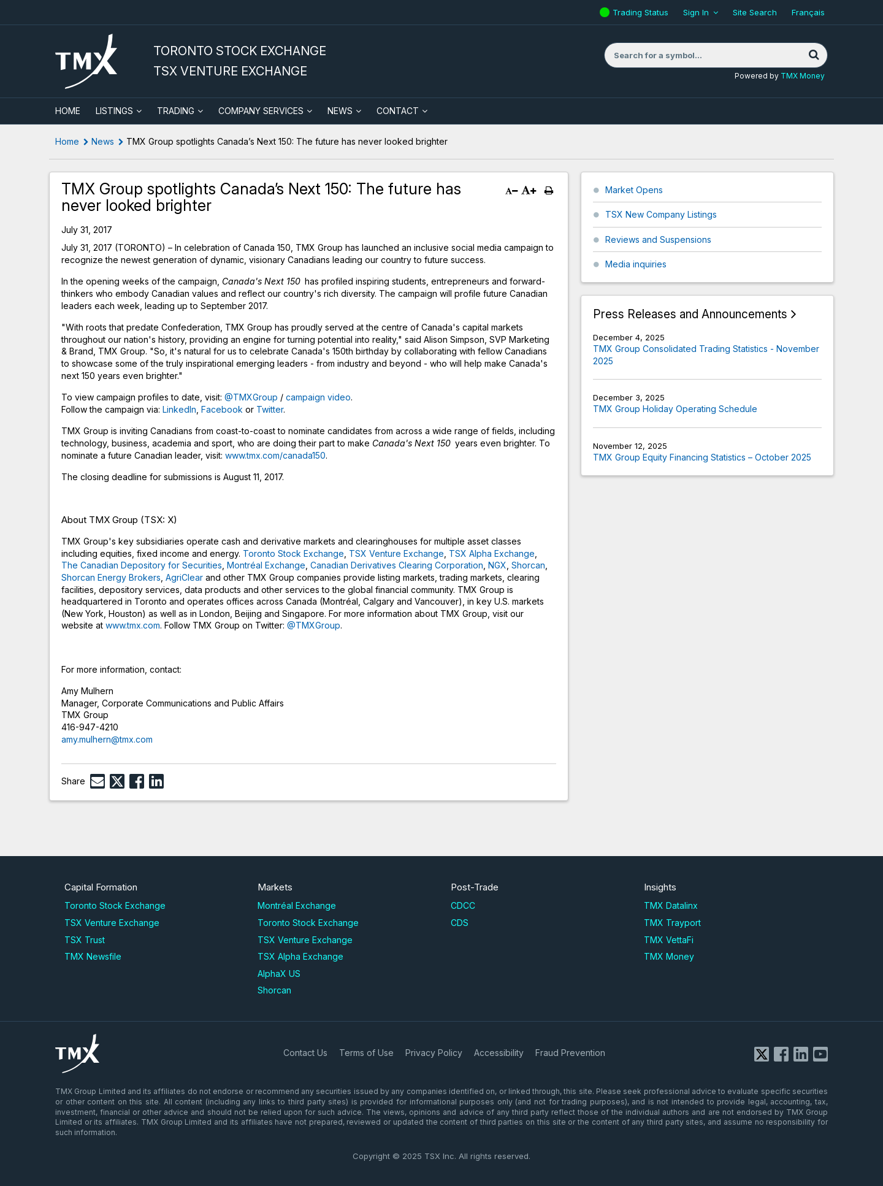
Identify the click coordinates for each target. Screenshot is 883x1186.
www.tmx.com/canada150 (275, 455)
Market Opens (634, 190)
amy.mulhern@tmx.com (107, 739)
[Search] (813, 55)
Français (808, 12)
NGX (497, 565)
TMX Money (803, 75)
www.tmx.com (132, 625)
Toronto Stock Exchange (293, 553)
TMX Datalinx (671, 905)
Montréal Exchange (266, 565)
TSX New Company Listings (661, 214)
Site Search (755, 12)
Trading (175, 110)
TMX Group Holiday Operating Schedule (675, 409)
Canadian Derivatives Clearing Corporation (396, 565)
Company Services (261, 110)
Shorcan (528, 565)
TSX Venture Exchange (396, 553)
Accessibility (499, 1052)
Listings (114, 110)
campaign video (318, 397)
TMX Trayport (672, 922)
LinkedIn (179, 409)
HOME (67, 110)
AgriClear (184, 577)
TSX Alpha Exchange (492, 553)
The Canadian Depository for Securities (141, 565)
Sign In (696, 12)
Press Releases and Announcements (690, 314)
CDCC (463, 905)
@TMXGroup (251, 397)
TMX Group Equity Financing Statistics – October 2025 (702, 457)
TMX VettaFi (669, 940)
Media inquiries (636, 264)
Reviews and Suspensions (658, 239)
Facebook (222, 409)
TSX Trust (84, 940)
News (340, 110)
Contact (398, 110)
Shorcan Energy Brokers (111, 577)
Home (67, 141)
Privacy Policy (433, 1052)
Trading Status (642, 12)
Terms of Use (366, 1052)
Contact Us (305, 1052)
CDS (459, 922)
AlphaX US (279, 973)
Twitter (269, 409)
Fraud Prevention (570, 1052)
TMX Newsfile (92, 956)
